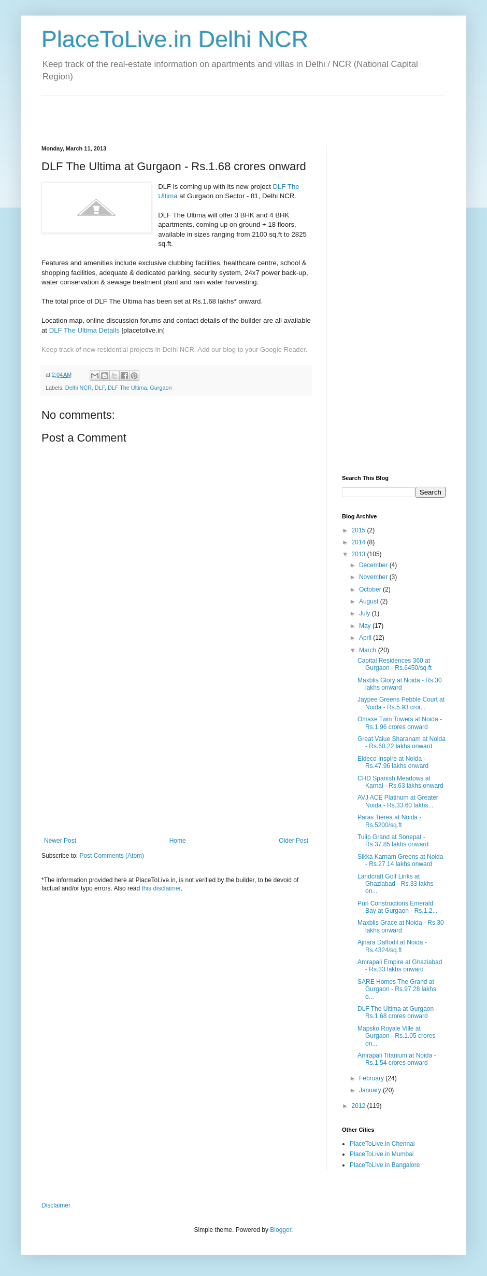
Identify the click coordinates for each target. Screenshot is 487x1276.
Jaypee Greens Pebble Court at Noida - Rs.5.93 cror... (401, 703)
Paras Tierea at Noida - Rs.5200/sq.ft (389, 821)
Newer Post (60, 840)
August (369, 601)
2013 (359, 554)
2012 (359, 1105)
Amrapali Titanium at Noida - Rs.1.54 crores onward (396, 1059)
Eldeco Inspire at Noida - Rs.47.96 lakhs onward (392, 762)
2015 (359, 530)
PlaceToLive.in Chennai (382, 1143)
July (365, 613)
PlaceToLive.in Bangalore (385, 1165)
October (371, 589)
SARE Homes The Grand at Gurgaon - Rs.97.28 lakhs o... (396, 989)
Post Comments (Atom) (111, 855)
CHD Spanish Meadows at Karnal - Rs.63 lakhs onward (400, 782)
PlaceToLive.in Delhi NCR (174, 39)
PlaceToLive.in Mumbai (381, 1154)
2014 (359, 542)
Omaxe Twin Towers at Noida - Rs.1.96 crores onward (399, 723)
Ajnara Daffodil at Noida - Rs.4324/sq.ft (392, 946)
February (372, 1078)
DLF (100, 388)
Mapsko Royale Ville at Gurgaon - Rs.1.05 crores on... (396, 1036)
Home (177, 840)
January (371, 1090)
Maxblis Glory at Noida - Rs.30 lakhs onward (399, 684)
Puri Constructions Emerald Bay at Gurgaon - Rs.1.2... (397, 907)
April (366, 637)
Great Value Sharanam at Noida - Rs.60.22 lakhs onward (401, 742)
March (368, 650)
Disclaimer (55, 1205)
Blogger (280, 1229)
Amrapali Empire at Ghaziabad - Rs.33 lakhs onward (399, 965)
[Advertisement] (162, 111)
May (366, 625)
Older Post (293, 840)
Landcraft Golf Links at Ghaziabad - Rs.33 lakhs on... (395, 884)
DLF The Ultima (127, 388)
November (374, 577)
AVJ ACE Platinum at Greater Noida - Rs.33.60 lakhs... (397, 801)
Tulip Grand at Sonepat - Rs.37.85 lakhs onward (392, 840)
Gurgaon (160, 388)
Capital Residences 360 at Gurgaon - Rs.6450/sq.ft (394, 664)
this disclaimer (160, 888)
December (374, 565)
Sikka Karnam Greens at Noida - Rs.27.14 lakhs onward (400, 860)
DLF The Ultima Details (84, 330)
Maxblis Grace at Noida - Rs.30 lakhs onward (400, 926)
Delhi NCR (78, 388)
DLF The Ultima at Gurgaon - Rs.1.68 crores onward (397, 1012)
